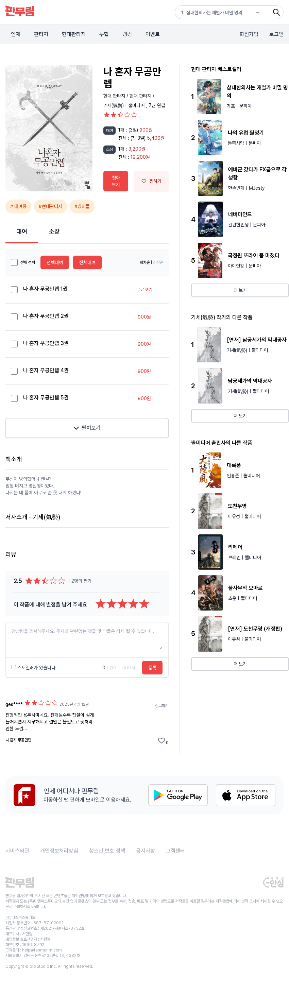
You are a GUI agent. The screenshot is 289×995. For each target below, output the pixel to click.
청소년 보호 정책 (107, 850)
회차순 (145, 262)
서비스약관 (17, 850)
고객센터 (175, 850)
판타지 (41, 34)
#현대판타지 (50, 206)
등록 (152, 667)
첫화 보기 (116, 181)
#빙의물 (82, 206)
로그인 (276, 34)
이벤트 (153, 34)
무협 (104, 34)
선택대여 (55, 262)
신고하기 (162, 705)
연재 (15, 34)
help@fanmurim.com (42, 950)
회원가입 (248, 34)
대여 (21, 231)
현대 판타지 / (116, 96)
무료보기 (144, 289)
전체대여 (87, 262)
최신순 (158, 262)
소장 (54, 231)
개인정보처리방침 (59, 850)
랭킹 (127, 34)
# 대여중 (18, 206)
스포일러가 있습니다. (34, 667)
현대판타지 (74, 34)
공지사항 (145, 850)
